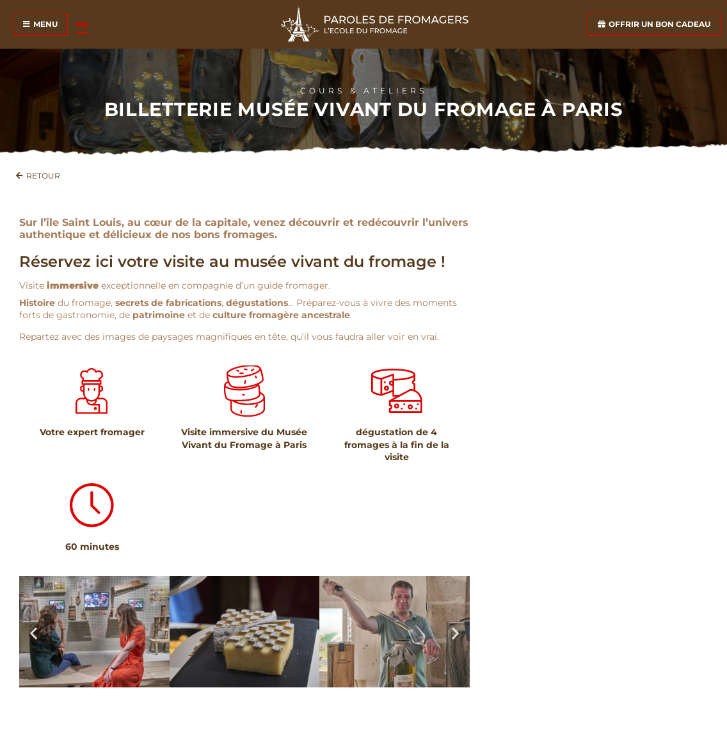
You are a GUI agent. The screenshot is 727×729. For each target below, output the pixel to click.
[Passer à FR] (82, 24)
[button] (34, 633)
